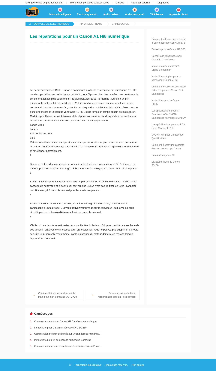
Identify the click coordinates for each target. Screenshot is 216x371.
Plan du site (137, 365)
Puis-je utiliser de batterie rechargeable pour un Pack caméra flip (111, 295)
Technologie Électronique (50, 24)
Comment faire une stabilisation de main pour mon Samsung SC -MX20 (57, 295)
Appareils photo (91, 24)
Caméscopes (120, 24)
